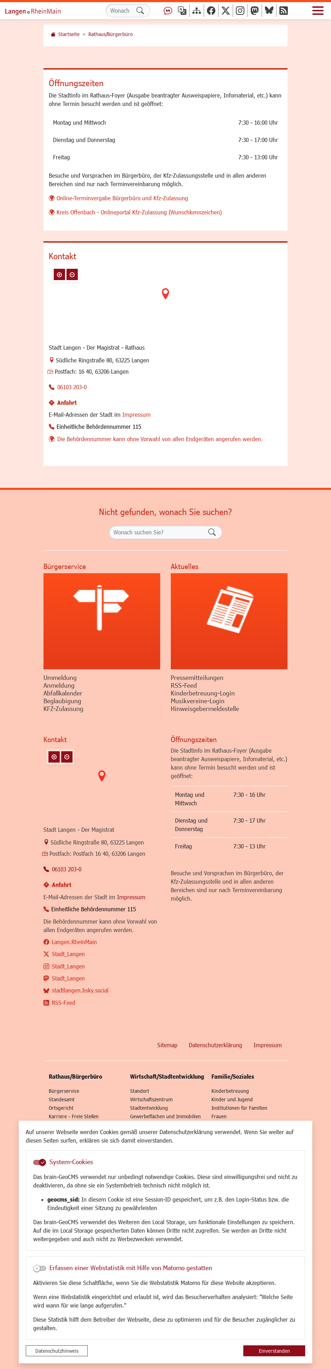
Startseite (69, 34)
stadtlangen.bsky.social (80, 990)
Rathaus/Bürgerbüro (110, 34)
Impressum (136, 414)
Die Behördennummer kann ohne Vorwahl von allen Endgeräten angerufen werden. (160, 438)
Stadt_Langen (68, 953)
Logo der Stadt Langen (40, 10)
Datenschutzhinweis (57, 1351)
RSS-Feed (63, 1002)
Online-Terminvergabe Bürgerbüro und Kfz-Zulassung (122, 198)
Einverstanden (274, 1351)
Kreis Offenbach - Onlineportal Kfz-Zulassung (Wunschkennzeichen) (139, 212)
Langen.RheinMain (74, 941)
